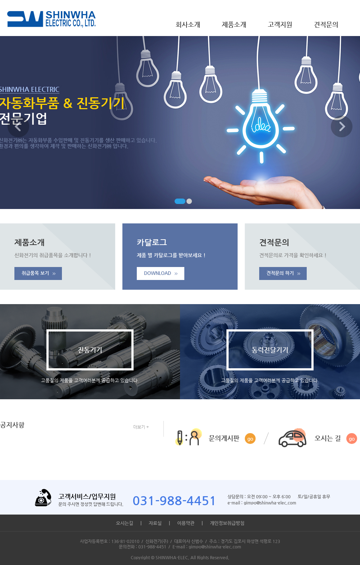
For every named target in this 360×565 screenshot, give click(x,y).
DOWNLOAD (160, 273)
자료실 (155, 523)
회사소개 (188, 24)
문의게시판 (232, 438)
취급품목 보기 (38, 273)
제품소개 (234, 24)
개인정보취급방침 (227, 523)
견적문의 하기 (283, 273)
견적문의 (326, 24)
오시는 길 (336, 438)
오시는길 (124, 523)
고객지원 (280, 24)
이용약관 (185, 523)
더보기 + (141, 427)
